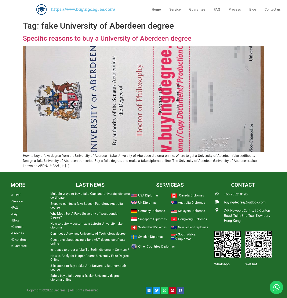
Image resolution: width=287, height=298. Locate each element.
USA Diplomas (148, 195)
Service (175, 9)
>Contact (17, 227)
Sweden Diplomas (151, 237)
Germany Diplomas (151, 211)
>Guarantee (19, 246)
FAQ (217, 9)
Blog (252, 9)
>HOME (16, 195)
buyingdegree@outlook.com (245, 202)
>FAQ (14, 208)
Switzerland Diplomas (152, 227)
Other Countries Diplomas (156, 246)
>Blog (15, 220)
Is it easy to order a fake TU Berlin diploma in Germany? (89, 250)
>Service (17, 201)
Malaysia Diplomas (191, 211)
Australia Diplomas (191, 203)
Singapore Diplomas (152, 219)
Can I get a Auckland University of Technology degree (88, 233)
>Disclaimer (19, 239)
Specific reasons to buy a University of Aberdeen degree (107, 38)
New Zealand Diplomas (193, 227)
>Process (17, 233)
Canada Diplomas (191, 195)
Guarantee (197, 9)
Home (156, 9)
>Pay (14, 214)
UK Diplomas (147, 203)
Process (235, 9)
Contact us (273, 9)
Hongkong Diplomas (192, 219)
